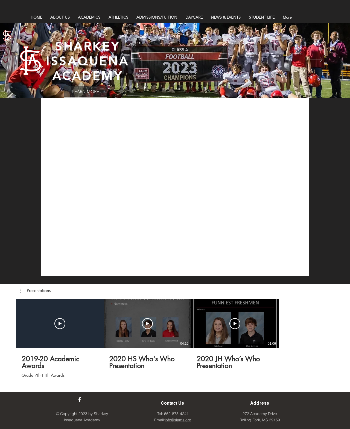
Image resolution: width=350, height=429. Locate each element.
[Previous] (35, 60)
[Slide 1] (175, 84)
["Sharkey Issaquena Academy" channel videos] (175, 179)
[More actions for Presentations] (36, 290)
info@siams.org (178, 420)
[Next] (314, 60)
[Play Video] (59, 323)
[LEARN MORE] (85, 92)
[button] (36, 290)
